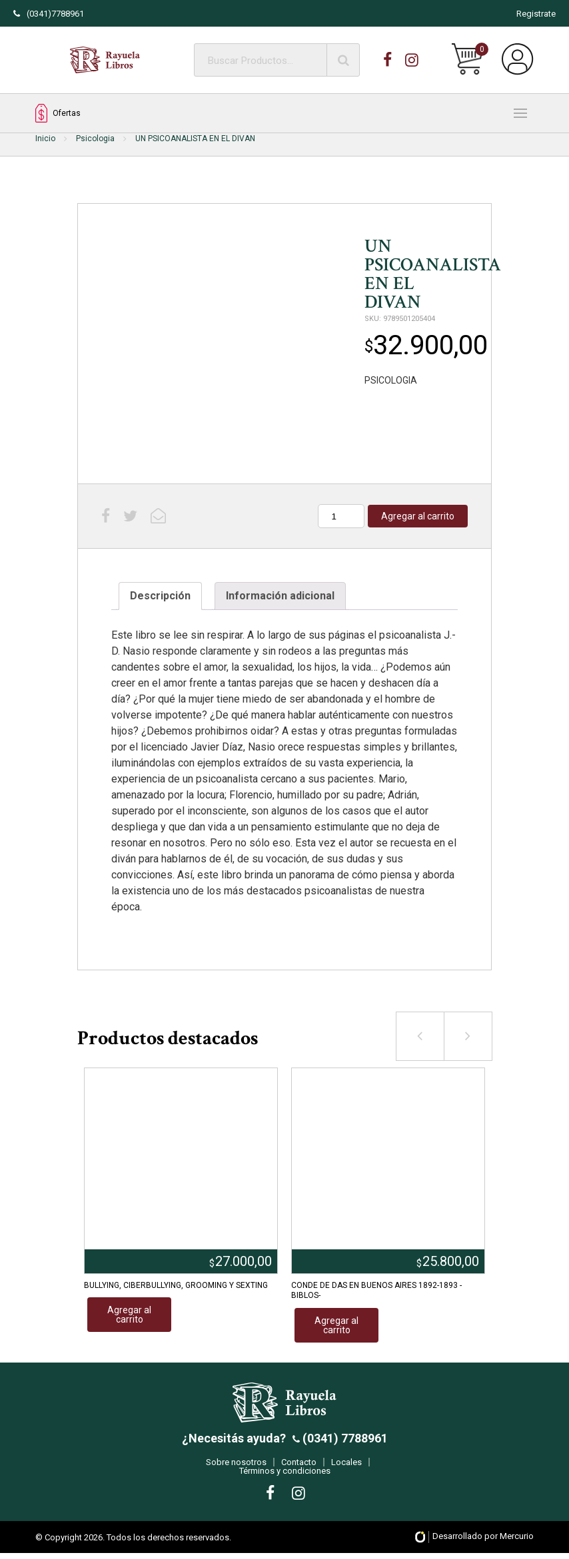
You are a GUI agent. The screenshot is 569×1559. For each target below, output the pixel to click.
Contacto (298, 1468)
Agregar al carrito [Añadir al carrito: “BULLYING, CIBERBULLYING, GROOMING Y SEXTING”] (129, 1315)
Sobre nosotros (236, 1468)
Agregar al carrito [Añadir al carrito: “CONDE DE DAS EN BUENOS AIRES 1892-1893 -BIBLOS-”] (336, 1325)
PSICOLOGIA (390, 380)
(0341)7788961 (48, 14)
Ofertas (58, 113)
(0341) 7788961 (344, 1444)
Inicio (45, 138)
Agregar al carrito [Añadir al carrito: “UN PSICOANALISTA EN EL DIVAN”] (417, 516)
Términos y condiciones (284, 1477)
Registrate (536, 14)
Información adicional (280, 595)
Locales (346, 1468)
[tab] (160, 596)
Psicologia (95, 138)
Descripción (160, 595)
